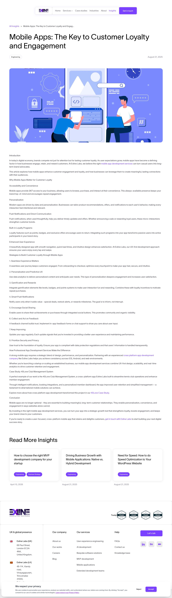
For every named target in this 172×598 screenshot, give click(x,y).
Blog (54, 559)
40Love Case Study (100, 393)
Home (58, 11)
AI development (84, 547)
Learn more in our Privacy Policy (67, 592)
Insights (112, 11)
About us (56, 541)
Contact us (120, 547)
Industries (94, 11)
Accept (151, 589)
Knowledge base (122, 553)
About (104, 11)
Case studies (81, 11)
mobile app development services (116, 163)
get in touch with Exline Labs (118, 419)
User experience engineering (90, 541)
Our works (57, 547)
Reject (138, 589)
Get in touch (128, 11)
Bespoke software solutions (89, 553)
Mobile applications (86, 565)
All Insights (14, 26)
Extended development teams (90, 571)
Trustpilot (115, 515)
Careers (56, 553)
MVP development (85, 559)
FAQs (117, 541)
